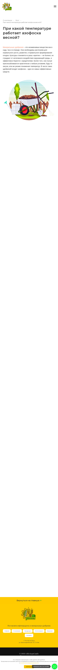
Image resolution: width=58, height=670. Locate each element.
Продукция (28, 631)
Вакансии (50, 631)
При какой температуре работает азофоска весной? (22, 22)
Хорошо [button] (29, 666)
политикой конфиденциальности (29, 663)
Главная (7, 631)
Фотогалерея (39, 631)
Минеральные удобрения (13, 47)
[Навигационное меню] (55, 6)
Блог (17, 20)
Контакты (29, 635)
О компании (7, 20)
